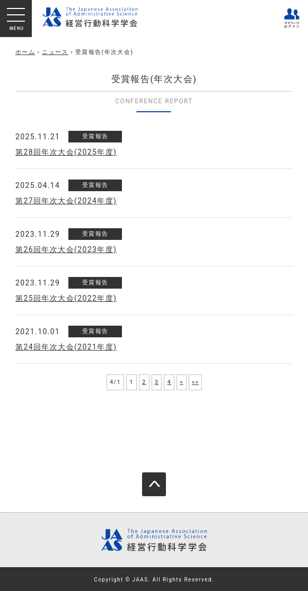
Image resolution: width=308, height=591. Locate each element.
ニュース (55, 52)
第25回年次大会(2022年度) (66, 298)
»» (195, 382)
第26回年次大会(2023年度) (66, 249)
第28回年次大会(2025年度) (66, 152)
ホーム (25, 52)
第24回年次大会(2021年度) (66, 347)
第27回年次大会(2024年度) (66, 200)
